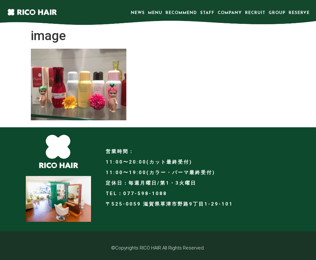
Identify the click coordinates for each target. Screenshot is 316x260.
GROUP (277, 13)
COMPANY (230, 13)
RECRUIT (255, 13)
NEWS (138, 13)
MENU (155, 13)
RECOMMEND (181, 13)
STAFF (207, 13)
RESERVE (299, 13)
